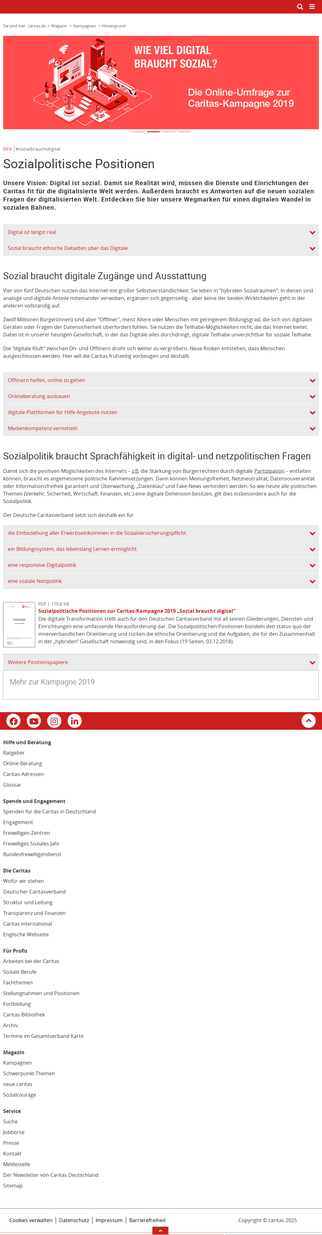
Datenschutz (74, 1220)
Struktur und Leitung (28, 902)
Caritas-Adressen (23, 774)
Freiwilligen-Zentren (26, 832)
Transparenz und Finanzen (34, 913)
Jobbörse (14, 1132)
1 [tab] (137, 132)
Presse (11, 1142)
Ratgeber (14, 752)
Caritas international (27, 923)
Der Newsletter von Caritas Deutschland (50, 1174)
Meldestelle (16, 1164)
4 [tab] (184, 132)
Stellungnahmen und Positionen (41, 993)
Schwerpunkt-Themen (29, 1073)
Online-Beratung (22, 763)
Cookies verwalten (31, 1220)
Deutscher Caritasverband (34, 891)
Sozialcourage (19, 1094)
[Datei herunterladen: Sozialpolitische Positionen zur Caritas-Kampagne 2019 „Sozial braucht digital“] (20, 645)
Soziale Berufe (19, 971)
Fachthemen (18, 982)
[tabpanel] (161, 82)
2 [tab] (153, 132)
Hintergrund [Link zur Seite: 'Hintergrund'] (113, 26)
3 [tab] (169, 132)
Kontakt (12, 1153)
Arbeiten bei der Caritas (31, 961)
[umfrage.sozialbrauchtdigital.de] (161, 82)
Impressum (109, 1220)
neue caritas (17, 1084)
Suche (10, 1121)
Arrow (160, 1230)
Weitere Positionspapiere (38, 662)
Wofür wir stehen (23, 881)
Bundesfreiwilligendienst (32, 854)
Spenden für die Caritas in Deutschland (49, 811)
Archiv (10, 1025)
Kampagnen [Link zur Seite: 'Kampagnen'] (85, 26)
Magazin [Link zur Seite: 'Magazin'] (59, 26)
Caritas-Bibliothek (24, 1014)
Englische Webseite (26, 934)
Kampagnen (17, 1062)
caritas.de (37, 26)
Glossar (12, 784)
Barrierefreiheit (147, 1220)
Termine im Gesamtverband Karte (43, 1036)
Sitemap (13, 1185)
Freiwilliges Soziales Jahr (31, 843)
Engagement (18, 822)
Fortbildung (17, 1003)
